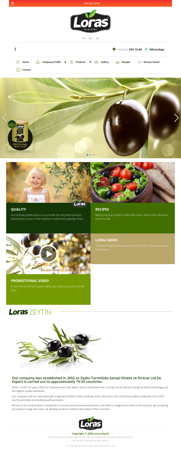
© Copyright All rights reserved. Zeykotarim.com (90, 445)
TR (83, 38)
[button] (4, 118)
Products (83, 62)
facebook (15, 49)
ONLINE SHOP (92, 3)
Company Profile (53, 62)
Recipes (126, 62)
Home (25, 62)
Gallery (105, 62)
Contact (26, 69)
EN (90, 38)
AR (97, 38)
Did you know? (152, 62)
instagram (21, 49)
